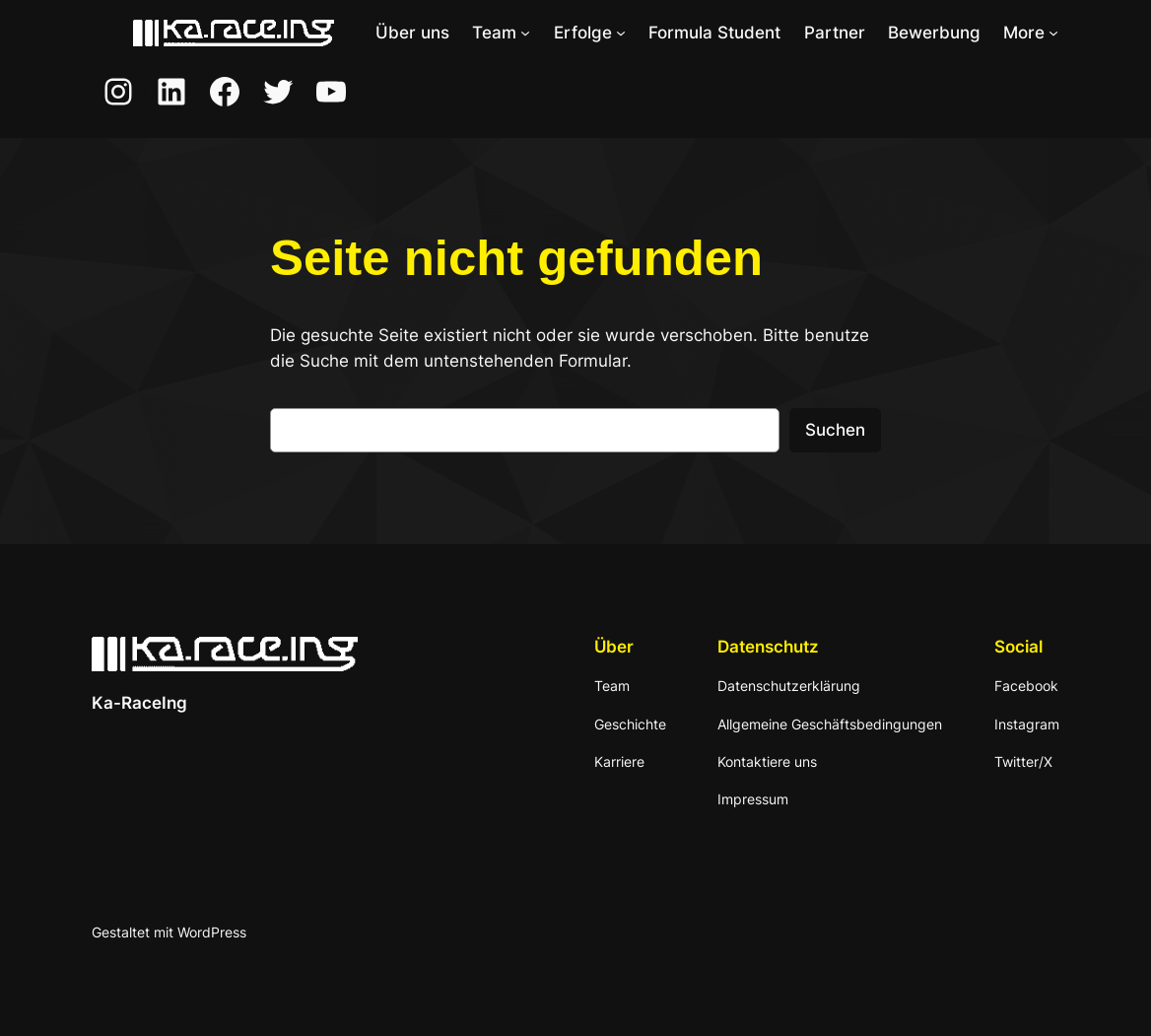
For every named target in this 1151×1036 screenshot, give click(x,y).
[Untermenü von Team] (525, 32)
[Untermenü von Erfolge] (621, 32)
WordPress (211, 932)
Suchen (835, 430)
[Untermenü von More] (1053, 32)
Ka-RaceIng (139, 703)
